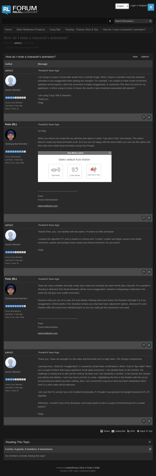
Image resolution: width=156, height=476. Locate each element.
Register (143, 5)
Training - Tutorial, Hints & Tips (81, 29)
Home (8, 29)
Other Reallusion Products (30, 29)
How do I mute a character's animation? (124, 29)
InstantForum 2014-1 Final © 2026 (82, 468)
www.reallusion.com (48, 206)
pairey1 (18, 43)
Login (133, 5)
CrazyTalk (55, 29)
